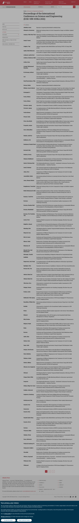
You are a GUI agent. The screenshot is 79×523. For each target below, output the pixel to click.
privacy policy (8, 513)
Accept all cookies (8, 520)
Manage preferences (6, 516)
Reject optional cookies (24, 520)
